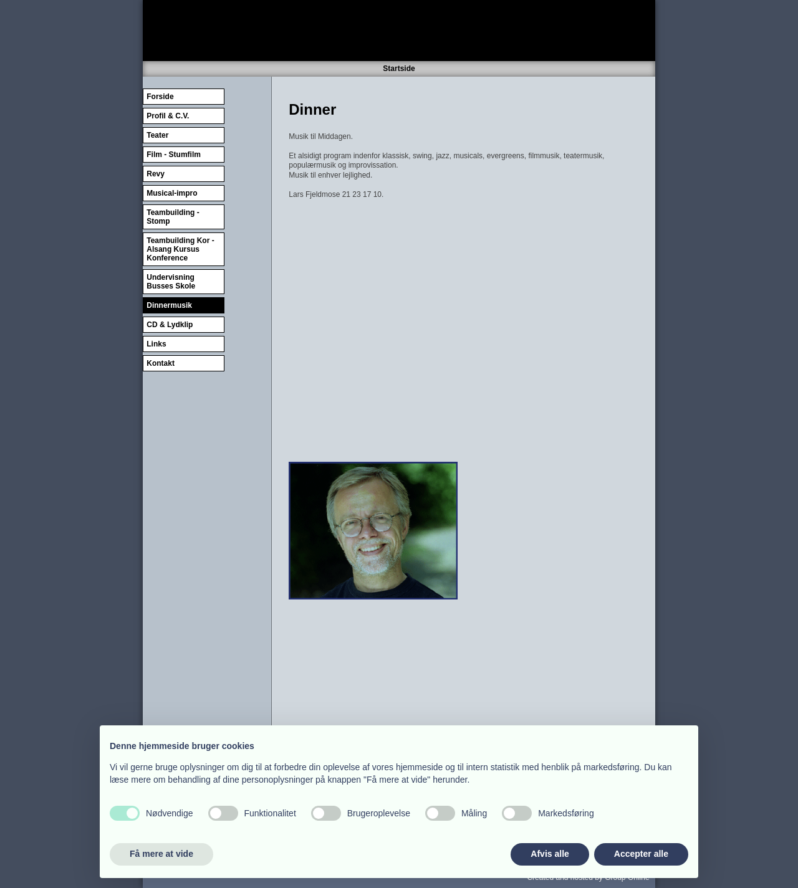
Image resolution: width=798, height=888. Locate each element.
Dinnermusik (169, 305)
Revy (156, 173)
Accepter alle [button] (641, 854)
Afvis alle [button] (550, 854)
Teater (157, 135)
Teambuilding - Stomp (173, 217)
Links (156, 344)
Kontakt (161, 363)
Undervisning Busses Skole (171, 281)
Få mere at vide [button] (161, 854)
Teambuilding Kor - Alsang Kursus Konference (180, 249)
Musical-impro (172, 193)
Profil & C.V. (168, 116)
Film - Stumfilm (174, 154)
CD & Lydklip (170, 324)
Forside (160, 96)
